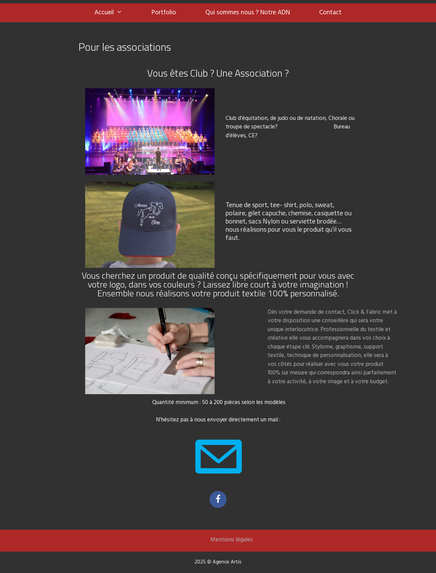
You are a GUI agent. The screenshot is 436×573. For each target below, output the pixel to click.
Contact (330, 12)
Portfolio (164, 12)
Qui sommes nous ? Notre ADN (247, 12)
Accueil (115, 12)
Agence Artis (227, 562)
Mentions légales (232, 539)
